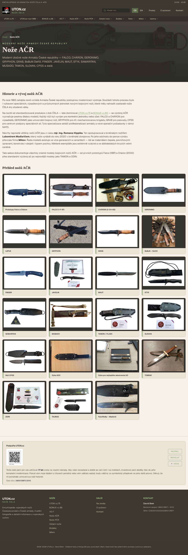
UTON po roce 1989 (29, 19)
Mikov (142, 19)
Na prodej (100, 503)
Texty (131, 19)
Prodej (152, 10)
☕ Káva (175, 464)
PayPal (175, 451)
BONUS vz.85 (49, 19)
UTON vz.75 (10, 19)
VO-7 (62, 19)
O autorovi (165, 10)
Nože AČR (75, 19)
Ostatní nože (105, 19)
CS (135, 10)
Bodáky (120, 19)
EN (141, 10)
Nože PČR (89, 19)
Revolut (175, 457)
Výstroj (154, 19)
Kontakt (179, 10)
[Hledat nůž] (117, 10)
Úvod (4, 37)
